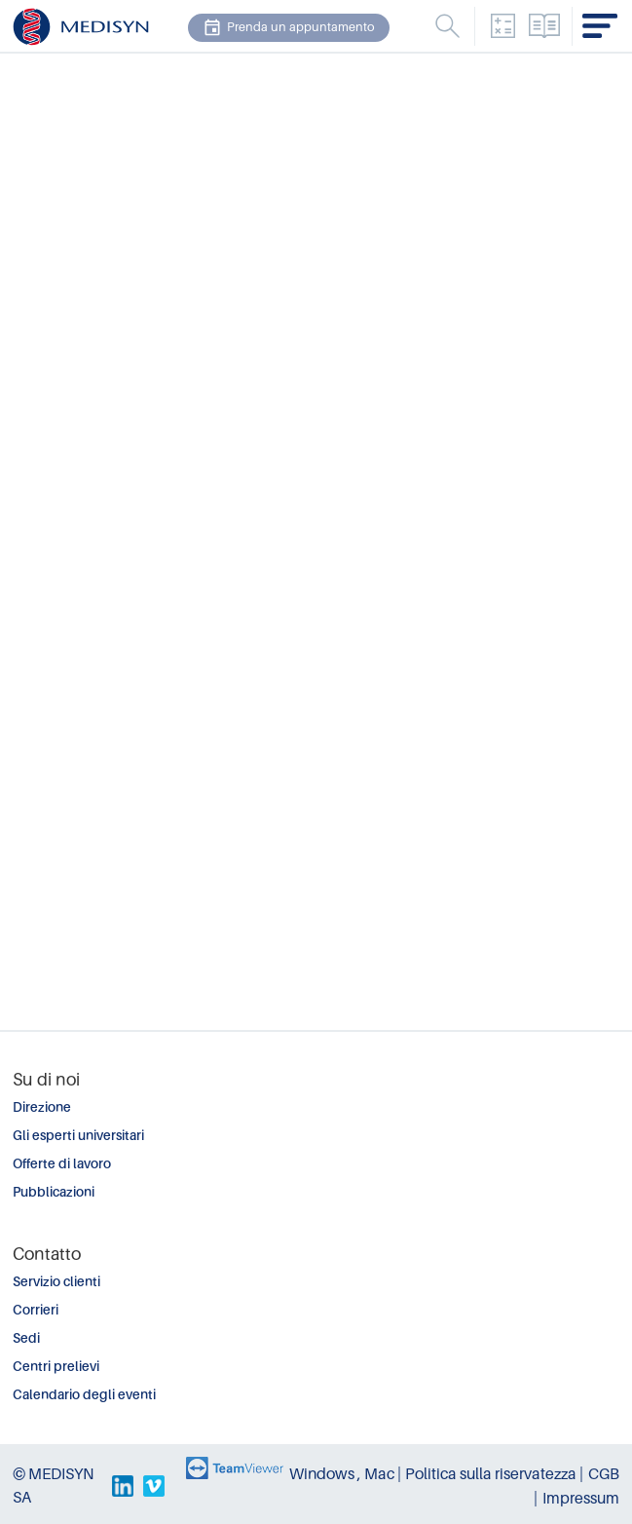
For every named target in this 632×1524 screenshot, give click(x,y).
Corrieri (35, 1310)
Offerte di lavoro (62, 1164)
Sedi (26, 1338)
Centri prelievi (56, 1366)
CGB (603, 1474)
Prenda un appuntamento (289, 27)
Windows (321, 1474)
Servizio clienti (56, 1282)
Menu (447, 26)
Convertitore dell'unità (502, 26)
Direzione (42, 1107)
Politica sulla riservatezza (490, 1474)
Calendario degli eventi (84, 1395)
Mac (379, 1474)
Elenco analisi (544, 26)
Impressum (580, 1498)
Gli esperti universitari (78, 1135)
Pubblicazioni (53, 1192)
